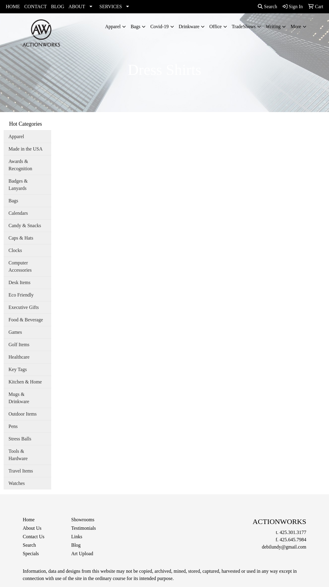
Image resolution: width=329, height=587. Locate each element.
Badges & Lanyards (18, 184)
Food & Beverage (25, 319)
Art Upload (82, 553)
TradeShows (244, 26)
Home (29, 519)
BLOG (57, 6)
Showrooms (82, 519)
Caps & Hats (20, 237)
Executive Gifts (23, 307)
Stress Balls (19, 438)
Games (15, 332)
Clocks (15, 250)
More (296, 26)
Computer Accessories (20, 266)
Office (215, 26)
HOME (13, 6)
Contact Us (34, 536)
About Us (32, 528)
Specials (31, 553)
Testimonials (83, 528)
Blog (76, 545)
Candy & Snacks (24, 225)
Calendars (18, 213)
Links (76, 536)
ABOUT (76, 6)
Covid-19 (159, 26)
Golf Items (18, 344)
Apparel (113, 26)
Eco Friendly (21, 294)
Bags (135, 26)
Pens (13, 426)
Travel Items (20, 470)
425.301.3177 (293, 532)
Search (267, 6)
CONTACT (35, 6)
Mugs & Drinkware (18, 398)
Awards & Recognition (20, 165)
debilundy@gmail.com (284, 546)
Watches (16, 483)
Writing (273, 26)
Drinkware (189, 26)
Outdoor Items (22, 413)
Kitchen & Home (25, 381)
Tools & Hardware (18, 455)
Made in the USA (25, 148)
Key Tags (17, 369)
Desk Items (19, 282)
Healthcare (18, 357)
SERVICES (110, 6)
